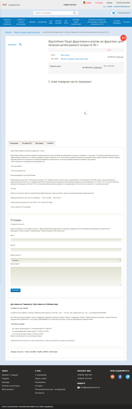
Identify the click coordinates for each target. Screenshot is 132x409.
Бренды (109, 3)
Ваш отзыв (15, 264)
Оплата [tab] (50, 143)
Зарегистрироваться (122, 6)
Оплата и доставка (123, 3)
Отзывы (100, 3)
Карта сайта (41, 378)
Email (13, 245)
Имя (13, 235)
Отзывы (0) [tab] (27, 143)
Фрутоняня (65, 55)
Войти (107, 6)
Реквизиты (40, 382)
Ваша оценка (16, 255)
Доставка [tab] (39, 143)
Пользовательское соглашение (50, 389)
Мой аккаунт (8, 389)
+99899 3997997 (69, 5)
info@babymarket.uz (88, 387)
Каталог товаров (10, 375)
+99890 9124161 (84, 378)
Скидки (88, 3)
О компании (41, 375)
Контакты (39, 393)
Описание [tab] (14, 143)
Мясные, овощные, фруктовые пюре (74, 59)
